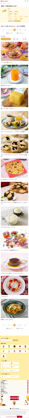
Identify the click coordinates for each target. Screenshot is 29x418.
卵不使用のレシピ (5, 376)
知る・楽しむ (3, 386)
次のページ (20, 33)
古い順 (24, 39)
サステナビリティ (4, 388)
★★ (15, 16)
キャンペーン (3, 385)
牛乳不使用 (16, 11)
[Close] (28, 411)
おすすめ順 (6, 39)
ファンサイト (15, 399)
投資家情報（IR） (4, 391)
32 (25, 29)
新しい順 (15, 39)
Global (14, 394)
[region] (14, 413)
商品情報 (2, 382)
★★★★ (26, 16)
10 (20, 29)
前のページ (9, 33)
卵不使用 (10, 11)
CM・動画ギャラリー (4, 383)
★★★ (21, 16)
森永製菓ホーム (4, 380)
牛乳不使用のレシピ (14, 376)
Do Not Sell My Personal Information (11, 416)
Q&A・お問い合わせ (4, 392)
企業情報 (2, 389)
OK (19, 416)
